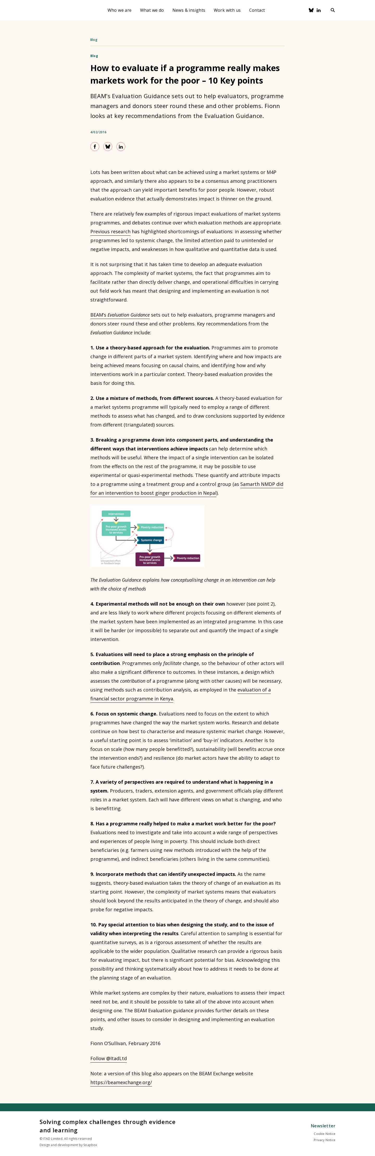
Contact (257, 10)
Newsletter (323, 1126)
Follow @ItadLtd (108, 1058)
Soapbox (90, 1145)
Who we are (120, 10)
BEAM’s (120, 315)
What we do (152, 10)
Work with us (227, 10)
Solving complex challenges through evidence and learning (108, 1126)
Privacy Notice (324, 1140)
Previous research (110, 231)
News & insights (188, 10)
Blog (94, 39)
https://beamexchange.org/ (121, 1082)
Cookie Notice (324, 1134)
